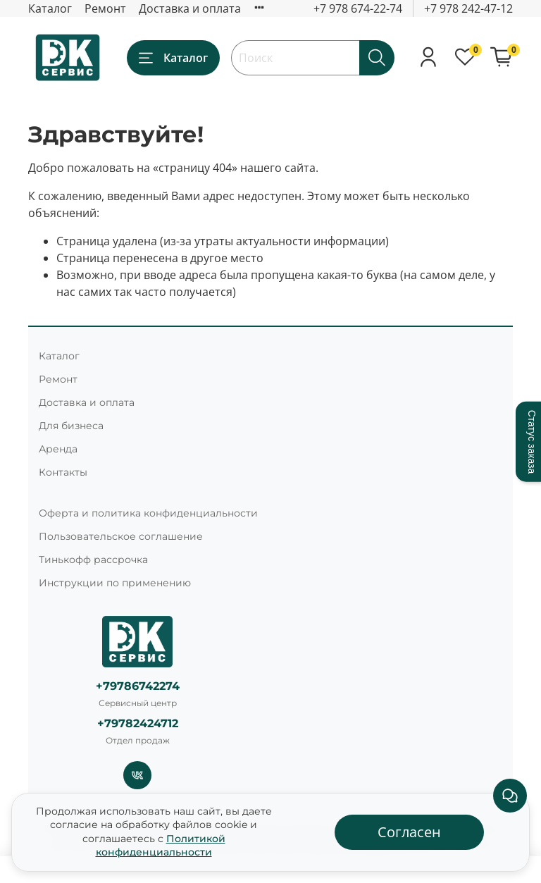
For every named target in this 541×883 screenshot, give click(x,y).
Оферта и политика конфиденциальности (148, 513)
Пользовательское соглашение (121, 536)
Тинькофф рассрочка (93, 559)
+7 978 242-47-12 (468, 8)
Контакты (63, 472)
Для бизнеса (71, 425)
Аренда (58, 449)
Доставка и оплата (190, 8)
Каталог (50, 8)
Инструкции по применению (115, 582)
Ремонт (105, 8)
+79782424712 (137, 723)
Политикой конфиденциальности (160, 845)
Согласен (409, 831)
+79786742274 (138, 686)
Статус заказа (531, 441)
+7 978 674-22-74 (357, 8)
